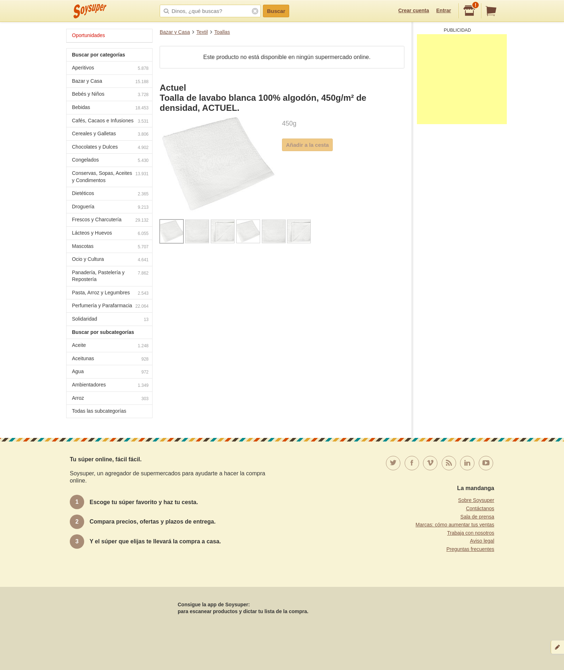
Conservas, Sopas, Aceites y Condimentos (110, 176)
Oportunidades (88, 35)
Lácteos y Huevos (110, 233)
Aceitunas (110, 359)
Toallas (222, 32)
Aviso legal (482, 541)
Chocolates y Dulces (110, 147)
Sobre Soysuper (476, 500)
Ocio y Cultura (110, 260)
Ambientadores (110, 385)
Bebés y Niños (110, 95)
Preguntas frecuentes (470, 549)
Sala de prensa (477, 517)
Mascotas (110, 247)
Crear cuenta (413, 10)
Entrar (443, 10)
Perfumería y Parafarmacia (110, 306)
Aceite (110, 346)
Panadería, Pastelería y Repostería (110, 276)
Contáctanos (480, 508)
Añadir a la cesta (307, 145)
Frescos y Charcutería (110, 220)
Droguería (110, 207)
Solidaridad (110, 319)
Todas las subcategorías (99, 411)
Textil (202, 32)
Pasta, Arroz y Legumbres (110, 293)
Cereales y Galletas (110, 134)
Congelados (110, 160)
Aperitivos (110, 68)
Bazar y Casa (175, 32)
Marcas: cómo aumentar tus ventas (454, 525)
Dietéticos (110, 194)
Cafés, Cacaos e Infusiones (110, 121)
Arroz (110, 399)
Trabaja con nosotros (470, 533)
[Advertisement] (462, 79)
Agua (110, 372)
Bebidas (110, 108)
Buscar (276, 11)
